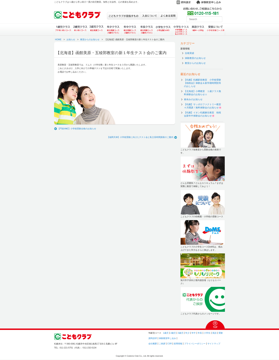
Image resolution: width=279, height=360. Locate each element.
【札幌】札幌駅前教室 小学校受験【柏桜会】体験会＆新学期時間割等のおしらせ (202, 83)
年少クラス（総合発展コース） (113, 29)
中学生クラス (181, 29)
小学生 (207, 333)
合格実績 (189, 53)
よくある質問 (168, 16)
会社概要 (152, 343)
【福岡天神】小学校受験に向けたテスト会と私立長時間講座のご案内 (140, 137)
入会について (149, 16)
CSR (169, 343)
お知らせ (71, 39)
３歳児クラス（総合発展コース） (96, 29)
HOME (58, 39)
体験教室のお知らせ (195, 58)
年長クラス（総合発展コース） (146, 29)
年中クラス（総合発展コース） (129, 29)
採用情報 (178, 343)
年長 (200, 333)
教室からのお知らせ (89, 39)
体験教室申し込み (167, 338)
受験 (221, 333)
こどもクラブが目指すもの (123, 16)
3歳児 (180, 333)
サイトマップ (213, 343)
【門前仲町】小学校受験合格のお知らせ (77, 128)
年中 (193, 333)
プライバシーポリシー (195, 343)
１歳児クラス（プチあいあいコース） (63, 29)
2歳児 (173, 333)
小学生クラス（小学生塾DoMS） (163, 29)
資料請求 (152, 338)
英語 (214, 333)
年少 (187, 333)
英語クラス (198, 29)
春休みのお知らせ (193, 99)
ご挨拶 (162, 343)
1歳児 (166, 333)
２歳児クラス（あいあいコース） (80, 29)
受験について (215, 29)
